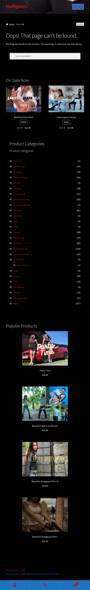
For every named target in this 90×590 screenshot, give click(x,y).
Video (16, 303)
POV (15, 281)
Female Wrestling (22, 204)
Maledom (17, 243)
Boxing (16, 182)
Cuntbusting (19, 194)
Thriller (17, 292)
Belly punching (20, 177)
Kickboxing (18, 237)
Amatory (17, 161)
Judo (15, 226)
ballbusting (19, 166)
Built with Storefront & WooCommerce (40, 573)
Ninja (15, 270)
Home (11, 24)
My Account (15, 585)
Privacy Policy (12, 573)
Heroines (17, 215)
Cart (69, 583)
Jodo (15, 221)
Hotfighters (16, 6)
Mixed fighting (20, 248)
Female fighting (21, 199)
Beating (17, 172)
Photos (16, 276)
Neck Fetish (19, 259)
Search (45, 585)
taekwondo (18, 287)
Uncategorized (20, 298)
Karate (16, 232)
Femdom (17, 210)
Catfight (17, 188)
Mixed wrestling (21, 254)
